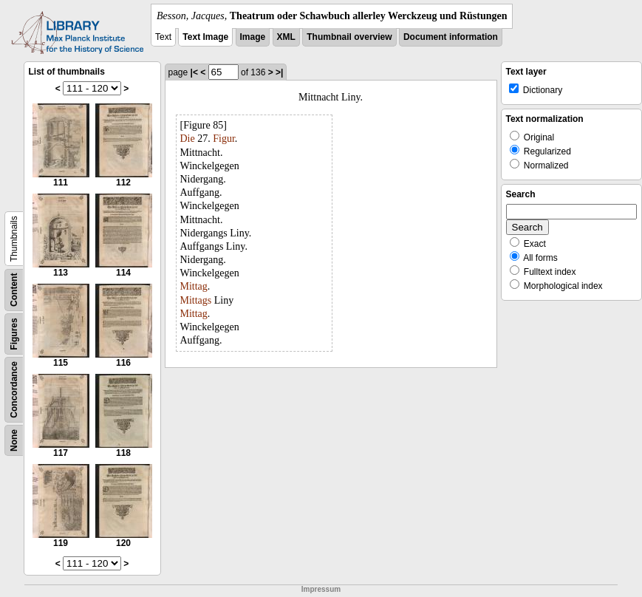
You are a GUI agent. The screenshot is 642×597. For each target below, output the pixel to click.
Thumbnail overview (349, 37)
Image (253, 37)
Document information (450, 37)
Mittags (196, 300)
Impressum (321, 589)
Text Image (205, 37)
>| (279, 72)
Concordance (14, 389)
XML (286, 37)
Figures (14, 333)
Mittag (194, 286)
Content (14, 290)
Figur (224, 138)
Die (187, 138)
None (14, 440)
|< (194, 72)
